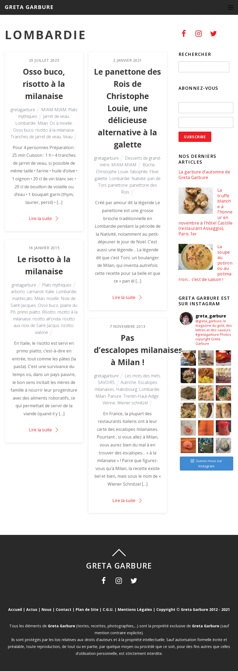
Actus (31, 609)
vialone (41, 332)
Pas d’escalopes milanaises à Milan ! (138, 350)
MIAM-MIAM (53, 110)
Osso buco (23, 130)
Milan (43, 123)
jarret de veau (56, 116)
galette (101, 178)
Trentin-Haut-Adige (141, 396)
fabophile (139, 172)
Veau (67, 137)
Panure (114, 396)
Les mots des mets (142, 376)
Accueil (15, 609)
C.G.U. (108, 609)
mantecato (22, 298)
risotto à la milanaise (54, 130)
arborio (18, 291)
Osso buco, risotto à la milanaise (44, 83)
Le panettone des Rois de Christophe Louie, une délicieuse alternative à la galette (127, 108)
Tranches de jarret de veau (36, 137)
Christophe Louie (112, 172)
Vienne (109, 403)
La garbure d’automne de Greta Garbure (204, 174)
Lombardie (25, 123)
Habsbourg (126, 389)
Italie (49, 291)
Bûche (149, 165)
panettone (118, 185)
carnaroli (35, 291)
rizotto (67, 325)
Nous (47, 609)
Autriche (128, 382)
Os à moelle (61, 123)
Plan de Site (87, 609)
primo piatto (28, 312)
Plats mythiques (56, 285)
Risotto (49, 312)
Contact (63, 609)
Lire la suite (40, 218)
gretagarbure (23, 110)
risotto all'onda (47, 319)
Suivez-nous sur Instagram (206, 463)
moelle (53, 298)
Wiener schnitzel (132, 403)
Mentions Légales (135, 609)
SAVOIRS (106, 382)
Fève (153, 172)
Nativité (138, 178)
